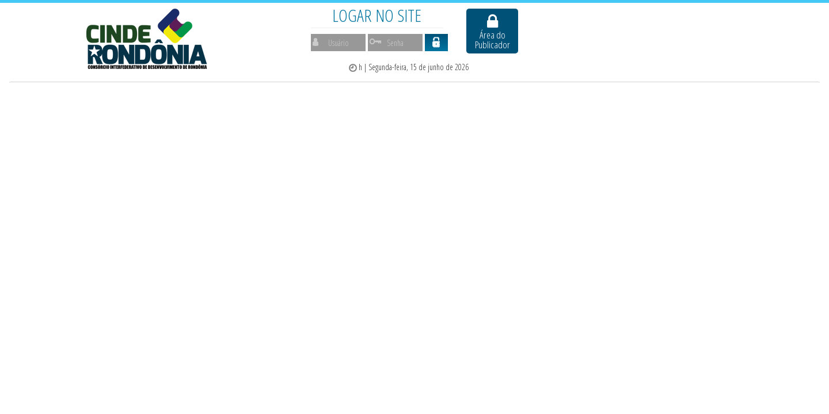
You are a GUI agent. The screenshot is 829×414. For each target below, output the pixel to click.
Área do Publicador (492, 32)
